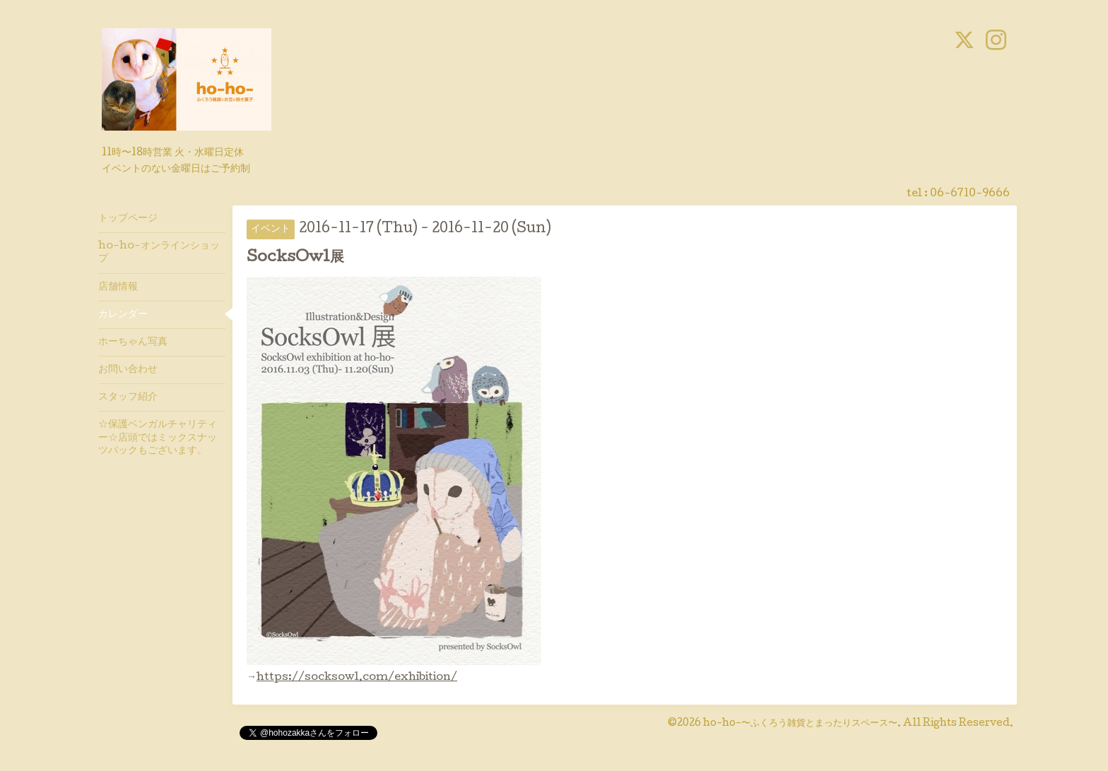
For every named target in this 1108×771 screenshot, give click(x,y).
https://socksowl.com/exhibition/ (357, 677)
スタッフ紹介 (128, 397)
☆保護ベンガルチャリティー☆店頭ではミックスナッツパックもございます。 (157, 437)
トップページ (128, 219)
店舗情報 (118, 287)
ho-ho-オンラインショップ (159, 253)
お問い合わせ (128, 370)
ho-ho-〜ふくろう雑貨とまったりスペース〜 (800, 724)
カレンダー (123, 315)
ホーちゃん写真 (132, 342)
